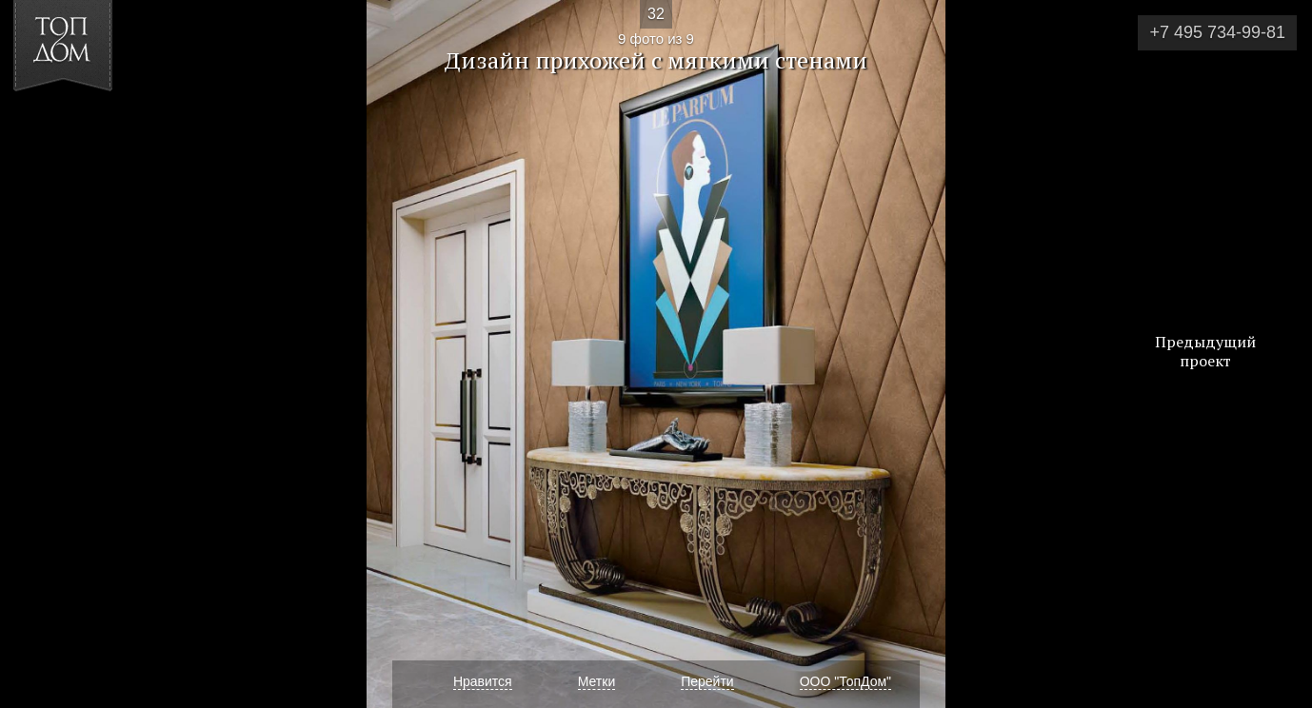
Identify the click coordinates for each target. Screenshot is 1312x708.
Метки (597, 681)
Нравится (482, 681)
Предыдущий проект (1205, 351)
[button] (84, 124)
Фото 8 (36, 354)
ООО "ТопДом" (845, 681)
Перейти (707, 681)
